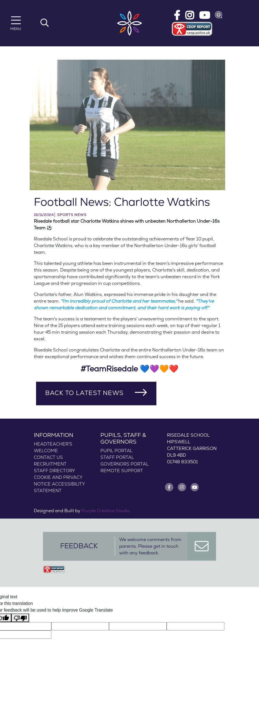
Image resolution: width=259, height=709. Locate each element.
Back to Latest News (84, 393)
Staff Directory (54, 471)
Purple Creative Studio (106, 511)
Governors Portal (124, 464)
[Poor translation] (20, 618)
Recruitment (50, 464)
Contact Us (48, 457)
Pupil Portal (116, 451)
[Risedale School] (129, 23)
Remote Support (121, 471)
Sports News (72, 215)
